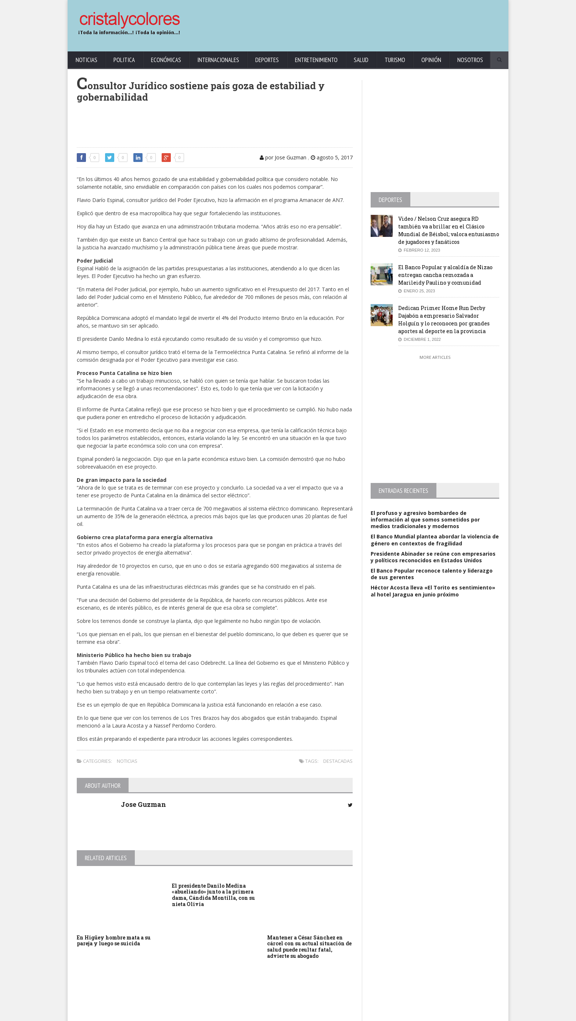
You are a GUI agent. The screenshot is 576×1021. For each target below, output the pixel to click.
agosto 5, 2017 (332, 157)
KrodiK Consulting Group (248, 1014)
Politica (124, 60)
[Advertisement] (367, 22)
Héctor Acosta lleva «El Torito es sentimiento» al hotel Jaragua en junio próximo (433, 591)
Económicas (166, 60)
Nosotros (470, 60)
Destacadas (338, 761)
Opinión (431, 60)
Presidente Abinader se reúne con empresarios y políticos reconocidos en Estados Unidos (433, 557)
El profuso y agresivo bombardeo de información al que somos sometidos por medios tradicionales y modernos (425, 519)
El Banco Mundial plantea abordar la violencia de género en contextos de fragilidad (435, 539)
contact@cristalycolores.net (304, 1014)
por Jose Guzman (283, 157)
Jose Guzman (143, 804)
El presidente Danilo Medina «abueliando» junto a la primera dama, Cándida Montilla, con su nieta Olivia (213, 895)
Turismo (395, 60)
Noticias (86, 60)
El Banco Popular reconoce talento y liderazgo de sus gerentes (432, 574)
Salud (361, 60)
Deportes (267, 60)
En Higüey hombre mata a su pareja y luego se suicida (114, 940)
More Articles (435, 357)
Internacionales (218, 60)
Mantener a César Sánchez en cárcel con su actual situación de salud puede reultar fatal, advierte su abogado (309, 946)
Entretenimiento (316, 60)
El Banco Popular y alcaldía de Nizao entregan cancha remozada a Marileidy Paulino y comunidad (445, 275)
